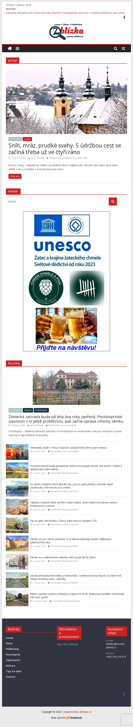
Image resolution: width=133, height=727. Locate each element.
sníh (79, 157)
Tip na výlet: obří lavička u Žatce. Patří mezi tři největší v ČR (63, 520)
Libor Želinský (37, 157)
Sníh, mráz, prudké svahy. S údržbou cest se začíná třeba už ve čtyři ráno (64, 149)
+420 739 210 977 (116, 656)
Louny (27, 139)
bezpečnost (55, 157)
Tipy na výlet (14, 671)
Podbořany (12, 649)
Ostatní (10, 676)
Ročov (73, 157)
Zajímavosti (13, 660)
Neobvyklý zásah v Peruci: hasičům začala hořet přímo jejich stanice (68, 447)
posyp (65, 157)
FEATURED (15, 139)
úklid (85, 157)
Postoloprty (41, 410)
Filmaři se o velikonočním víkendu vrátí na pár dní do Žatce (63, 557)
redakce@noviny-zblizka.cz (115, 645)
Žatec (9, 643)
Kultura (27, 410)
